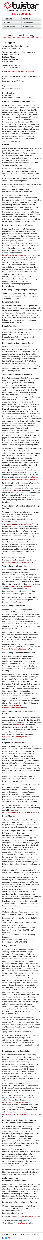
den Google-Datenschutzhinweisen (18, 586)
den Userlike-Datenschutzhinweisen (21, 647)
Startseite (7, 19)
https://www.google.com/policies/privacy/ (18, 562)
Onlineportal (28, 23)
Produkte (7, 23)
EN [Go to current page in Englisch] (17, 1238)
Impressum (5, 1234)
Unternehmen (9, 27)
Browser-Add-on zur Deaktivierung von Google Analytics (20, 478)
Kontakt (26, 19)
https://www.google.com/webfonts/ (17, 524)
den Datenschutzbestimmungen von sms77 (20, 735)
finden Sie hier (16, 602)
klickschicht (17, 674)
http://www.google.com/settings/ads (16, 1102)
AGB (27, 1234)
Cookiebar (33, 1234)
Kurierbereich (28, 27)
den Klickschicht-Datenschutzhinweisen (13, 706)
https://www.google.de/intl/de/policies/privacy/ (20, 812)
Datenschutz (14, 1234)
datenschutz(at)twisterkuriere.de (21, 71)
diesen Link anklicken (13, 490)
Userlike (18, 612)
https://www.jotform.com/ (12, 255)
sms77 (18, 725)
